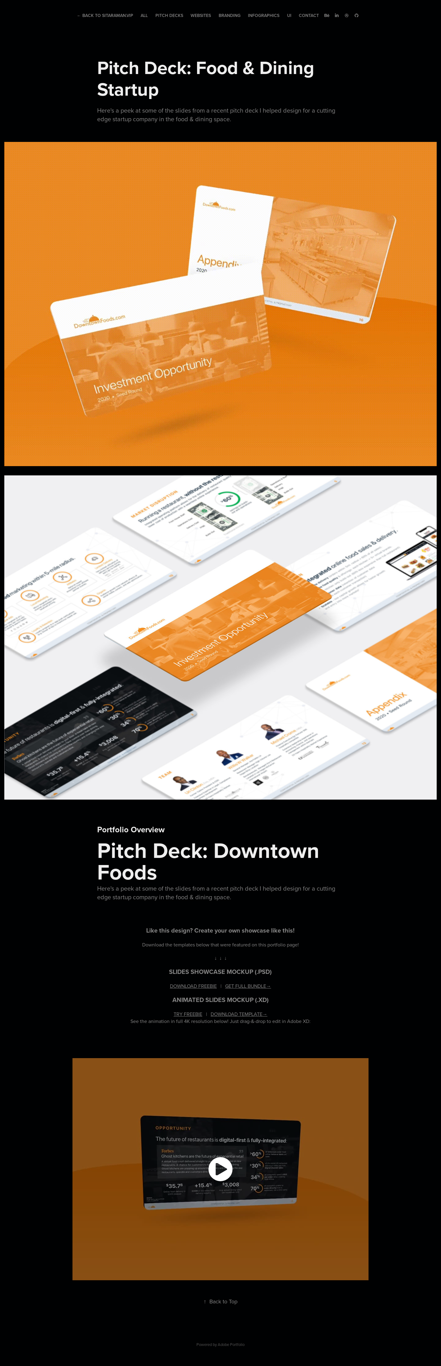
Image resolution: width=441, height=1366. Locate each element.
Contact (309, 15)
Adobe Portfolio (231, 1344)
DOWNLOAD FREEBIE (193, 986)
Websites (201, 15)
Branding (230, 15)
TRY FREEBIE (188, 1014)
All (144, 15)
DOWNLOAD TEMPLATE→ (239, 1014)
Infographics (263, 15)
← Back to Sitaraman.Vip (105, 15)
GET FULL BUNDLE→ (248, 986)
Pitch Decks (169, 15)
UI (289, 15)
